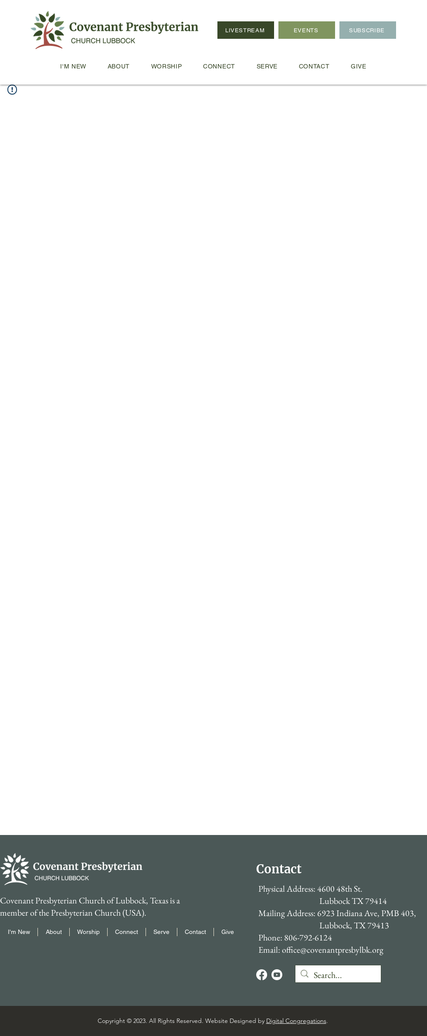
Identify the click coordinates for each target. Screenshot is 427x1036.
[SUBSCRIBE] (367, 30)
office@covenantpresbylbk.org (332, 949)
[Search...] (338, 975)
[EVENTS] (306, 30)
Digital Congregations (296, 1021)
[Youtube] (276, 974)
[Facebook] (261, 974)
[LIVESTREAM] (245, 30)
